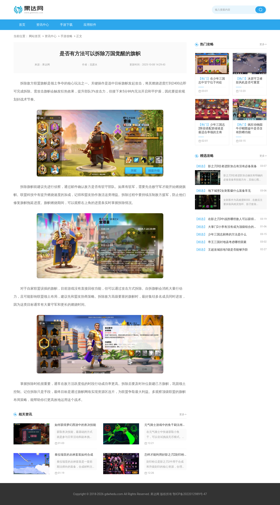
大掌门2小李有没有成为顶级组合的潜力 (234, 226)
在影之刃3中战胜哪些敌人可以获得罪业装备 (234, 219)
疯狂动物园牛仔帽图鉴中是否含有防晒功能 (249, 128)
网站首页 (35, 36)
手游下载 (66, 25)
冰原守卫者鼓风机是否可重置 (249, 80)
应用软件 (90, 25)
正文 (79, 36)
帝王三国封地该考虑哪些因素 (227, 242)
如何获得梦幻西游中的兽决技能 (75, 424)
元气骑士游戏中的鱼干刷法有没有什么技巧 (165, 424)
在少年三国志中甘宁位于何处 (211, 80)
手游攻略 (66, 36)
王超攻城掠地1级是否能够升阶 (228, 249)
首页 (22, 25)
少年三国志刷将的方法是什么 (227, 234)
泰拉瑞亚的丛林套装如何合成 (74, 454)
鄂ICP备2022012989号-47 (190, 494)
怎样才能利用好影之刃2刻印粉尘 (165, 454)
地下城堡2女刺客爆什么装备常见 (229, 190)
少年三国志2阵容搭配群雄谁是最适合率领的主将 (211, 128)
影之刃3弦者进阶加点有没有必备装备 (232, 166)
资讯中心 (42, 25)
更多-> (183, 414)
